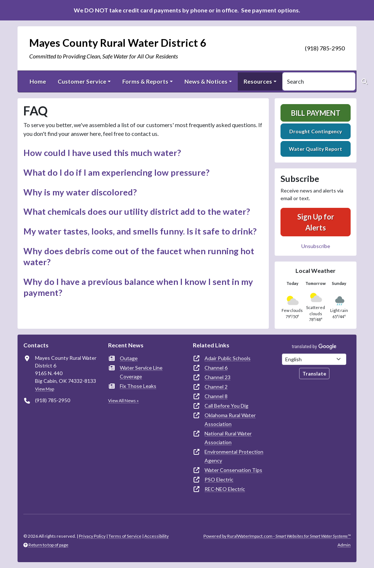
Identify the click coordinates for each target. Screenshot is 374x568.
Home (38, 81)
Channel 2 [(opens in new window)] (216, 387)
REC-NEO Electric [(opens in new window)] (225, 489)
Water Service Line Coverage (141, 372)
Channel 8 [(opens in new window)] (216, 396)
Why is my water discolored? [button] (80, 192)
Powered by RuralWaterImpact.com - (277, 536)
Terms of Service (124, 536)
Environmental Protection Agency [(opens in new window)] (234, 456)
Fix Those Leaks (138, 386)
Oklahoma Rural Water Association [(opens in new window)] (230, 419)
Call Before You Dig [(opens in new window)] (226, 406)
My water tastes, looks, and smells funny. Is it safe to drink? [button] (140, 231)
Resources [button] (258, 81)
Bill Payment (315, 112)
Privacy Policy (92, 536)
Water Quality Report (315, 149)
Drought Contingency (315, 131)
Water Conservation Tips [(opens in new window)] (233, 470)
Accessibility (156, 536)
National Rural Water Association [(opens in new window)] (228, 437)
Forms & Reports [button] (145, 81)
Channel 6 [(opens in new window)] (216, 368)
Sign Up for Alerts (315, 222)
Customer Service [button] (82, 81)
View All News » (123, 400)
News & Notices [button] (206, 81)
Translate (314, 373)
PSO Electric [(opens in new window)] (219, 479)
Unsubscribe (315, 246)
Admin (344, 545)
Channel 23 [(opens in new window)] (217, 377)
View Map (44, 389)
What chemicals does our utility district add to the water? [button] (136, 211)
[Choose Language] (314, 359)
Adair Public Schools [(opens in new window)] (228, 358)
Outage (129, 358)
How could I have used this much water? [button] (102, 153)
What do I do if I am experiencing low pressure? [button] (116, 172)
